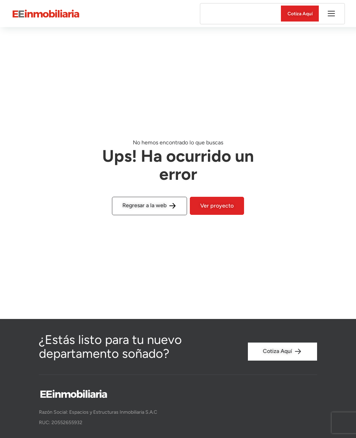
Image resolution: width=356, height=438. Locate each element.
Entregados (254, 13)
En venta (221, 13)
